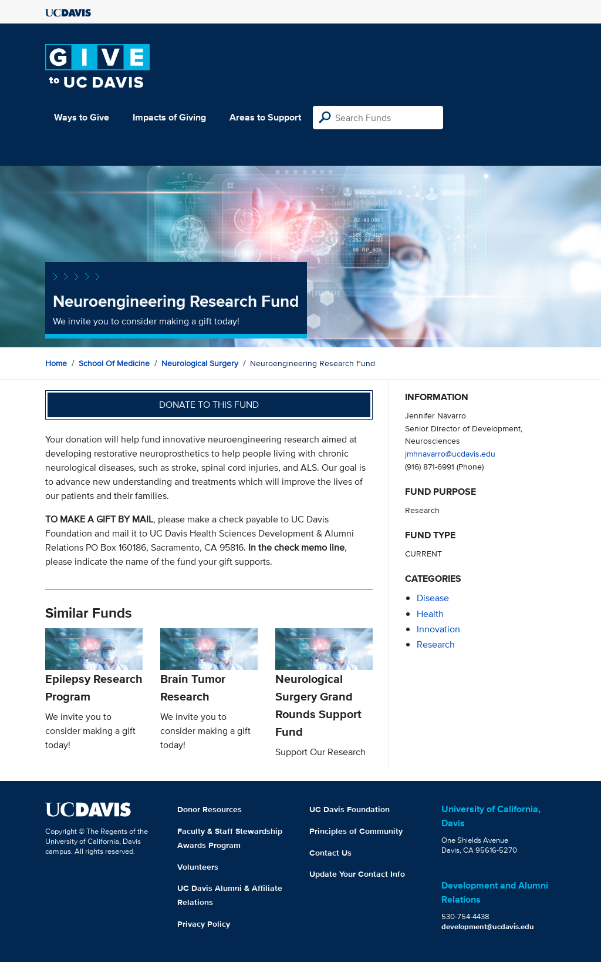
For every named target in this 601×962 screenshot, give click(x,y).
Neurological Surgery (199, 363)
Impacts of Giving (169, 117)
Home (56, 363)
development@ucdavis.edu (487, 926)
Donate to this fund (209, 404)
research (436, 644)
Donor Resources (209, 809)
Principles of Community (356, 831)
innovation (438, 629)
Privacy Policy (203, 924)
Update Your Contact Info (357, 874)
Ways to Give (81, 117)
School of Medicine (114, 363)
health (430, 614)
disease (433, 598)
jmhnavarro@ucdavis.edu (450, 453)
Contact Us (330, 853)
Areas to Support (265, 117)
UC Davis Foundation (349, 809)
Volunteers (197, 867)
